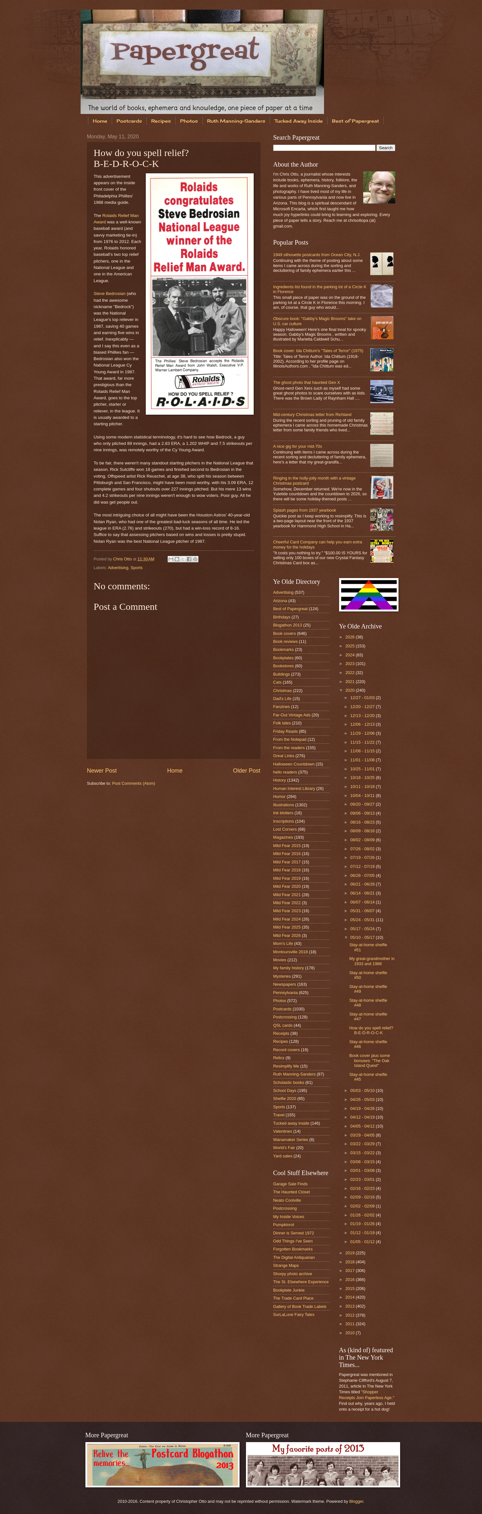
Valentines (282, 1131)
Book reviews (285, 641)
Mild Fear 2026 (287, 935)
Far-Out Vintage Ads (292, 715)
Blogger (356, 1501)
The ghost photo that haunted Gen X (306, 382)
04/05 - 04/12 (363, 1126)
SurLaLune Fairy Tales (294, 1314)
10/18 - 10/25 (363, 777)
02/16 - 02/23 (363, 1188)
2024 (350, 655)
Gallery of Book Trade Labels (300, 1306)
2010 (350, 1332)
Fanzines (281, 706)
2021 (350, 681)
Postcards (129, 121)
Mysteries (282, 976)
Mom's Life (283, 943)
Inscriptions (283, 821)
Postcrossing (285, 1017)
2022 (350, 672)
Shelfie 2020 (284, 1098)
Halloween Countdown (294, 764)
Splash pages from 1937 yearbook (304, 510)
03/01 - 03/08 (363, 1170)
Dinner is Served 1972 (293, 1233)
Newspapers (284, 984)
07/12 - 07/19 (363, 866)
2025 (350, 646)
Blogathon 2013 (287, 625)
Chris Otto (123, 559)
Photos (189, 121)
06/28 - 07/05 (363, 875)
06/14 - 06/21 (363, 893)
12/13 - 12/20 (363, 715)
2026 (350, 637)
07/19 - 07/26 (363, 857)
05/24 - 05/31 (363, 919)
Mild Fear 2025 (287, 927)
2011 (350, 1323)
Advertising (118, 567)
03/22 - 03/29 (363, 1143)
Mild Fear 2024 (287, 919)
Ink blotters (283, 812)
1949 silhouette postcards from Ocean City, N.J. (317, 254)
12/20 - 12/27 (363, 706)
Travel (279, 1114)
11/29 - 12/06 (363, 733)
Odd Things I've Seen (293, 1241)
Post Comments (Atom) (133, 783)
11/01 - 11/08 (363, 759)
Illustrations (283, 804)
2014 (350, 1297)
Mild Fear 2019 (287, 878)
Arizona (280, 600)
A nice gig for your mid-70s (297, 446)
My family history (288, 967)
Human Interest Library (294, 788)
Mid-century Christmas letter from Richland (312, 414)
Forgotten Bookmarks (293, 1249)
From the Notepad (290, 739)
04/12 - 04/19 (363, 1117)
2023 (350, 663)
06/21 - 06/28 (363, 884)
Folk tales (282, 723)
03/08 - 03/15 (363, 1161)
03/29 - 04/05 (363, 1135)
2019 (350, 1252)
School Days (284, 1090)
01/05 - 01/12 (363, 1241)
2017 (350, 1270)
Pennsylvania (285, 992)
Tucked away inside (291, 1123)
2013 (350, 1306)
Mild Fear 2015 (287, 845)
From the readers (289, 747)
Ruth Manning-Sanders (236, 121)
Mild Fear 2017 (287, 862)
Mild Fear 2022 (287, 902)
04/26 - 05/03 (363, 1099)
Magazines (283, 837)
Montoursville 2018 (290, 951)
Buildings (281, 674)
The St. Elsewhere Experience (301, 1281)
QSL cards (283, 1025)
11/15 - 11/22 (363, 742)
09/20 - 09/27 (363, 804)
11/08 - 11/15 (363, 750)
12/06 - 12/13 (363, 724)
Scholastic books (288, 1082)
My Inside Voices (288, 1216)
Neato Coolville (287, 1200)
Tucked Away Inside (299, 121)
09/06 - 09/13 (363, 813)
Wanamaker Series (290, 1139)
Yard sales (283, 1156)
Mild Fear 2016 (287, 853)
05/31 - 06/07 (363, 910)
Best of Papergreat (355, 121)
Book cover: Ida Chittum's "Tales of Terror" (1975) (318, 350)
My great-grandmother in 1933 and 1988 (372, 961)
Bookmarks (283, 649)
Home (100, 121)
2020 (350, 690)
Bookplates (283, 657)
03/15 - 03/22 (363, 1152)
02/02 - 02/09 (363, 1206)
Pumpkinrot (283, 1224)
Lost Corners (285, 829)
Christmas (282, 690)
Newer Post (102, 770)
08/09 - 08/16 (363, 830)
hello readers (285, 772)
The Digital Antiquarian (294, 1257)
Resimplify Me (286, 1066)
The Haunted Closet (291, 1192)
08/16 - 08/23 (363, 822)
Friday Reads (285, 731)
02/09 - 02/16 (363, 1197)
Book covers (284, 633)
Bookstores (283, 665)
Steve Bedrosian (110, 293)
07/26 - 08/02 (363, 848)
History (279, 780)
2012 (350, 1315)
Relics (279, 1057)
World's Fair (284, 1147)
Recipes (161, 121)
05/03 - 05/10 (363, 1090)
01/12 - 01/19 (363, 1232)
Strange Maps (286, 1265)
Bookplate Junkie (289, 1290)
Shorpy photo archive (292, 1273)
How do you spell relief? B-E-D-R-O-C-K (371, 1030)
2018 (350, 1261)
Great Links (283, 755)
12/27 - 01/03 (363, 697)
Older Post (246, 770)
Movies (279, 959)
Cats (277, 682)
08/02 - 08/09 (363, 839)
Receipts (281, 1033)
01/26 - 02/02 (363, 1215)
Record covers (286, 1049)
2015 (350, 1288)
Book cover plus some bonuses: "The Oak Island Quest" (369, 1060)
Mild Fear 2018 (287, 870)
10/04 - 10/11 (363, 795)
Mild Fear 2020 (287, 886)
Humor (279, 796)
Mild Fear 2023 (287, 910)
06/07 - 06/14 (363, 902)
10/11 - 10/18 (363, 786)
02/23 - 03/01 (363, 1179)
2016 (350, 1279)
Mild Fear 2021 (287, 894)
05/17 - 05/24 (363, 928)
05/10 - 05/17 (363, 937)
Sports (137, 567)
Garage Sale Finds (290, 1183)
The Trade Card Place (293, 1298)
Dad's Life (282, 698)
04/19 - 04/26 (363, 1108)
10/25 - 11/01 (363, 768)
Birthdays (282, 617)
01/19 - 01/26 (363, 1223)
